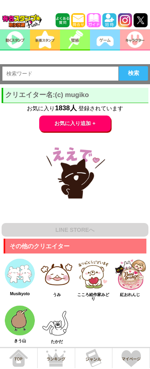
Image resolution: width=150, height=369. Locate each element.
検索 (133, 73)
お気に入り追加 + (75, 123)
